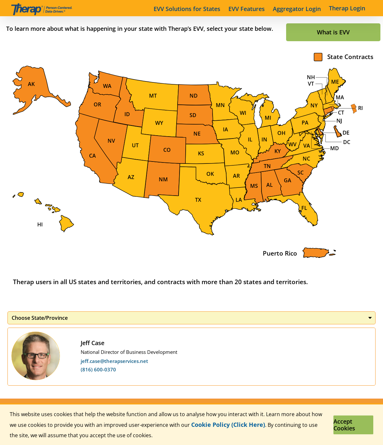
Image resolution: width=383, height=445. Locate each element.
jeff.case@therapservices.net (114, 361)
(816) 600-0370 (98, 369)
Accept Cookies (344, 424)
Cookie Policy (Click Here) (228, 424)
